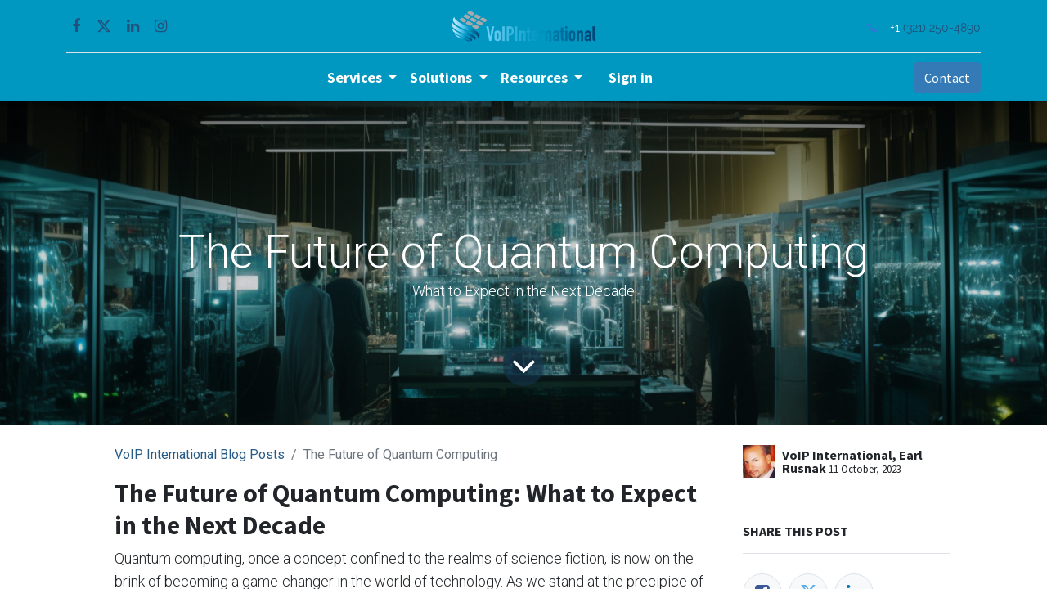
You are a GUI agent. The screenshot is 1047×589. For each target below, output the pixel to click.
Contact (944, 78)
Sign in (631, 77)
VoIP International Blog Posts (200, 454)
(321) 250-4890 (938, 27)
